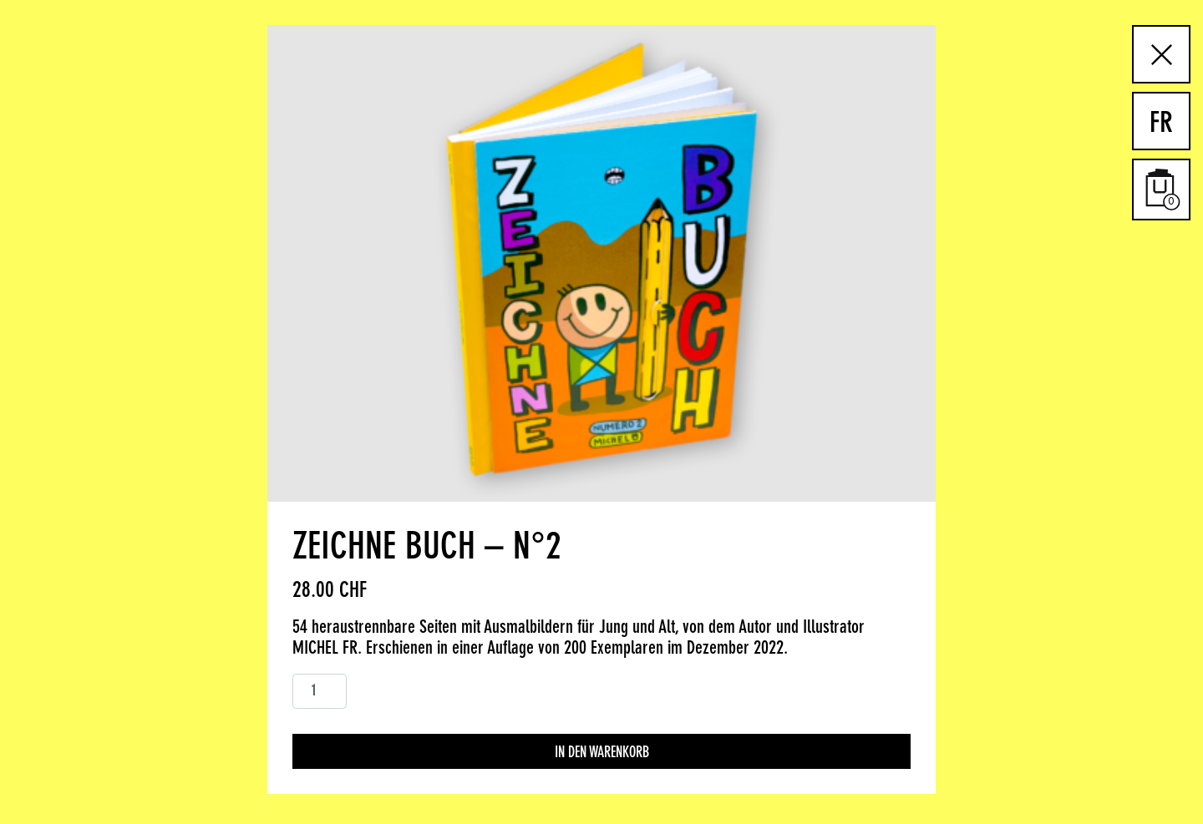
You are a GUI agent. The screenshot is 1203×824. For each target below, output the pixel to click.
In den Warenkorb (602, 753)
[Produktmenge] (319, 692)
